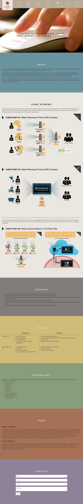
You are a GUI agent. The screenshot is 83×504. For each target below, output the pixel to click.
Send (18, 493)
